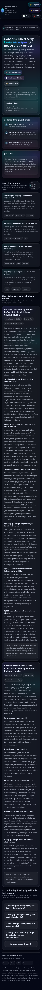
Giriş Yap (34, 5)
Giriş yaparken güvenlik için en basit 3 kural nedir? (20, 916)
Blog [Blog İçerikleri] (26, 16)
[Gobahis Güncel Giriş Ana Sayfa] (9, 10)
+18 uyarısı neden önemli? (19, 945)
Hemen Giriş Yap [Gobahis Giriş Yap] (13, 72)
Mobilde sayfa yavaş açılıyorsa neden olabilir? (20, 925)
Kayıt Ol (34, 10)
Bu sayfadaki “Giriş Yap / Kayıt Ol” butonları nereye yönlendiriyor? (20, 936)
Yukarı (5, 963)
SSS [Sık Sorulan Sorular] (36, 16)
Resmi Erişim (27, 963)
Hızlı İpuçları (12, 84)
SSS (18, 963)
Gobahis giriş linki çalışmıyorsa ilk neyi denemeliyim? (20, 907)
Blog (12, 963)
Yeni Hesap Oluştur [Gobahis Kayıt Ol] (14, 78)
